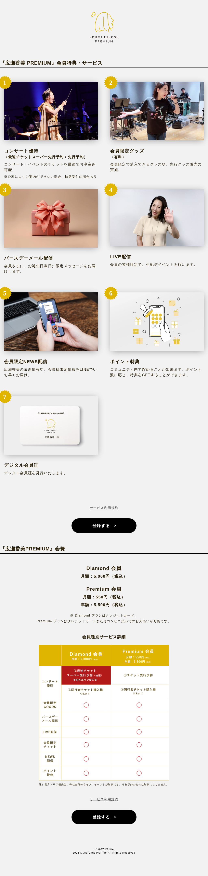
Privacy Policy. (104, 849)
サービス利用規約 (104, 508)
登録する (101, 525)
